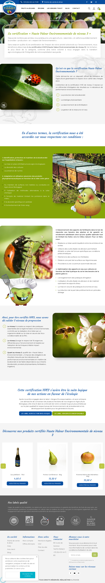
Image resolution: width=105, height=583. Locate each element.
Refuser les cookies (12, 575)
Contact (41, 550)
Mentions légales (44, 541)
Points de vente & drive (53, 2)
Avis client (11, 549)
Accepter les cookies (27, 575)
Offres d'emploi (29, 544)
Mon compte (28, 541)
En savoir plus (19, 568)
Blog (9, 552)
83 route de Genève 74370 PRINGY (59, 546)
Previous (3, 466)
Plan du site (42, 547)
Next (101, 466)
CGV (39, 544)
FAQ (9, 546)
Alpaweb (75, 580)
